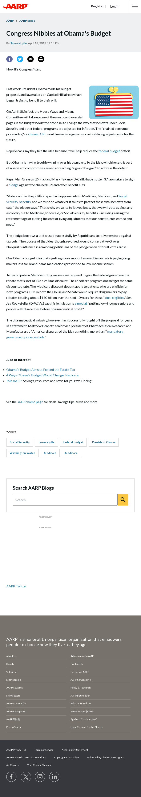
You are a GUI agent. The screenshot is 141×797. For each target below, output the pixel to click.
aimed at (81, 303)
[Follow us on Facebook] (11, 777)
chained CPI (36, 134)
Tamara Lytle (18, 43)
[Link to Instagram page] (40, 777)
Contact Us (76, 664)
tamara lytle (47, 442)
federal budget (109, 151)
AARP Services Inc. (80, 679)
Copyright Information (66, 757)
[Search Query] (65, 500)
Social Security (20, 442)
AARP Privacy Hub (16, 749)
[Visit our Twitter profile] (26, 777)
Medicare (71, 453)
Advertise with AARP (82, 656)
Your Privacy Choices (39, 765)
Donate (10, 664)
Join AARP (14, 381)
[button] (135, 6)
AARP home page (30, 402)
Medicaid (50, 453)
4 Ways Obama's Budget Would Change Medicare (42, 375)
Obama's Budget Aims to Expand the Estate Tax (40, 369)
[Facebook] (9, 59)
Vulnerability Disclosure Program (105, 757)
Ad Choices (12, 765)
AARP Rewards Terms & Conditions (26, 757)
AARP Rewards (14, 687)
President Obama (103, 442)
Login (114, 6)
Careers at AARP (79, 672)
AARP (10, 20)
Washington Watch (22, 453)
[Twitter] (20, 59)
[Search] (123, 500)
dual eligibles (114, 297)
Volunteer (12, 672)
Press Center (13, 727)
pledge (14, 185)
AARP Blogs (27, 20)
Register (97, 6)
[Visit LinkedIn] (54, 777)
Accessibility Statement (75, 749)
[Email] (30, 59)
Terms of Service (44, 749)
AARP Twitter (16, 586)
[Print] (41, 59)
